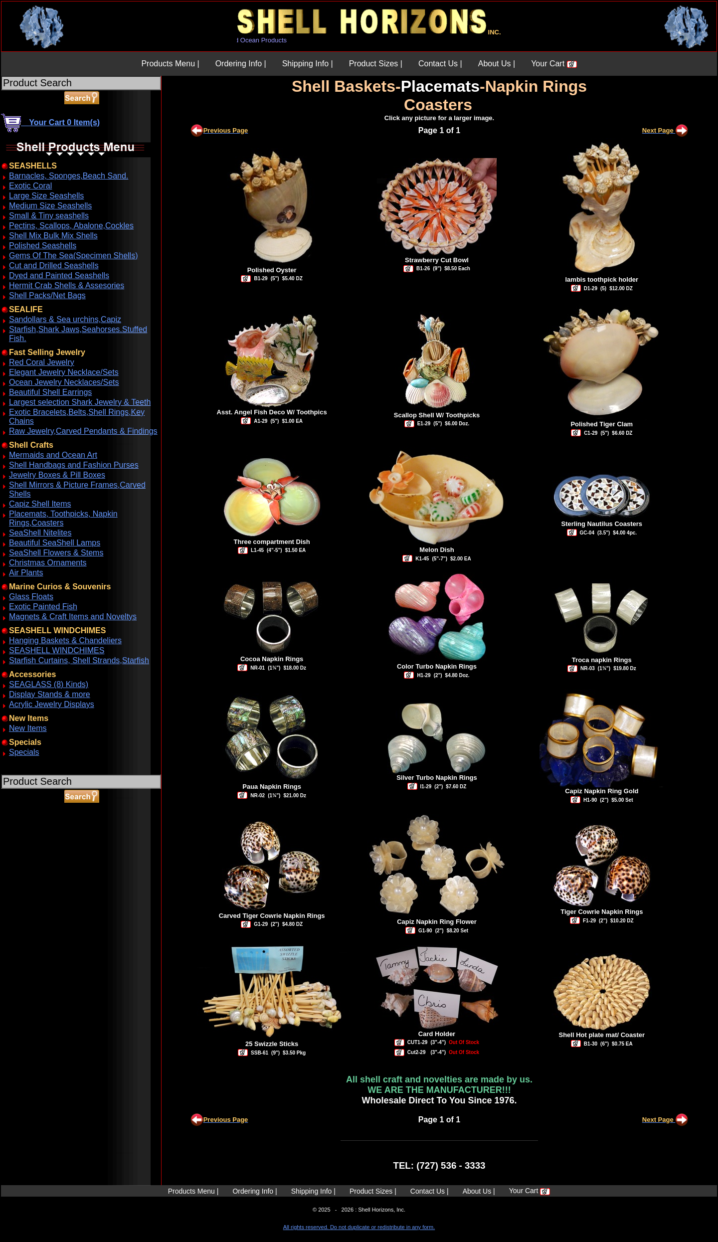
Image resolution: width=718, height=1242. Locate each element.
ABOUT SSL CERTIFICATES (27, 849)
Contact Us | (440, 63)
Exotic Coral (30, 185)
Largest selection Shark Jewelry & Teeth (80, 402)
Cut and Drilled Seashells (54, 265)
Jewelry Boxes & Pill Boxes (57, 475)
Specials (24, 752)
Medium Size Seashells (50, 205)
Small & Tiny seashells (49, 215)
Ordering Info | (240, 63)
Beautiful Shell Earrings (50, 392)
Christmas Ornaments (48, 562)
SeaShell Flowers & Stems (56, 552)
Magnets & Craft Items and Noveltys (73, 616)
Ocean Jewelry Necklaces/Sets (64, 382)
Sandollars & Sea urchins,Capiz (65, 319)
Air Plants (26, 572)
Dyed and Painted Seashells (59, 275)
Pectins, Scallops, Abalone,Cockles (71, 225)
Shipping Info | (307, 63)
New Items (28, 728)
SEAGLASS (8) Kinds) (48, 684)
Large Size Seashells (46, 195)
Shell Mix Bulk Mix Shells (53, 235)
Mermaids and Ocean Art (53, 455)
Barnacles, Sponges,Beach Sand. (68, 176)
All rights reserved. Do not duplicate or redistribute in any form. (359, 1227)
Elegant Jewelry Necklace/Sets (64, 372)
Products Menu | (170, 63)
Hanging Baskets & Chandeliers (65, 640)
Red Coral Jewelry (41, 362)
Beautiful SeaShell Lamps (54, 542)
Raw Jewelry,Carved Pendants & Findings (83, 431)
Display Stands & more (49, 694)
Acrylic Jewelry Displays (51, 704)
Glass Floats (31, 596)
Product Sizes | (375, 63)
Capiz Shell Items (40, 504)
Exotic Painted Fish (43, 606)
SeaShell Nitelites (40, 533)
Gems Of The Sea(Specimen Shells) (73, 255)
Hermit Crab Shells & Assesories (66, 285)
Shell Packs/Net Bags (47, 295)
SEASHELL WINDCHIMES (56, 650)
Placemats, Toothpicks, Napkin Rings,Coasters (63, 518)
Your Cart (553, 63)
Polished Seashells (42, 245)
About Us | (496, 63)
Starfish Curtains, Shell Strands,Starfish (79, 660)
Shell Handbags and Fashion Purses (74, 465)
